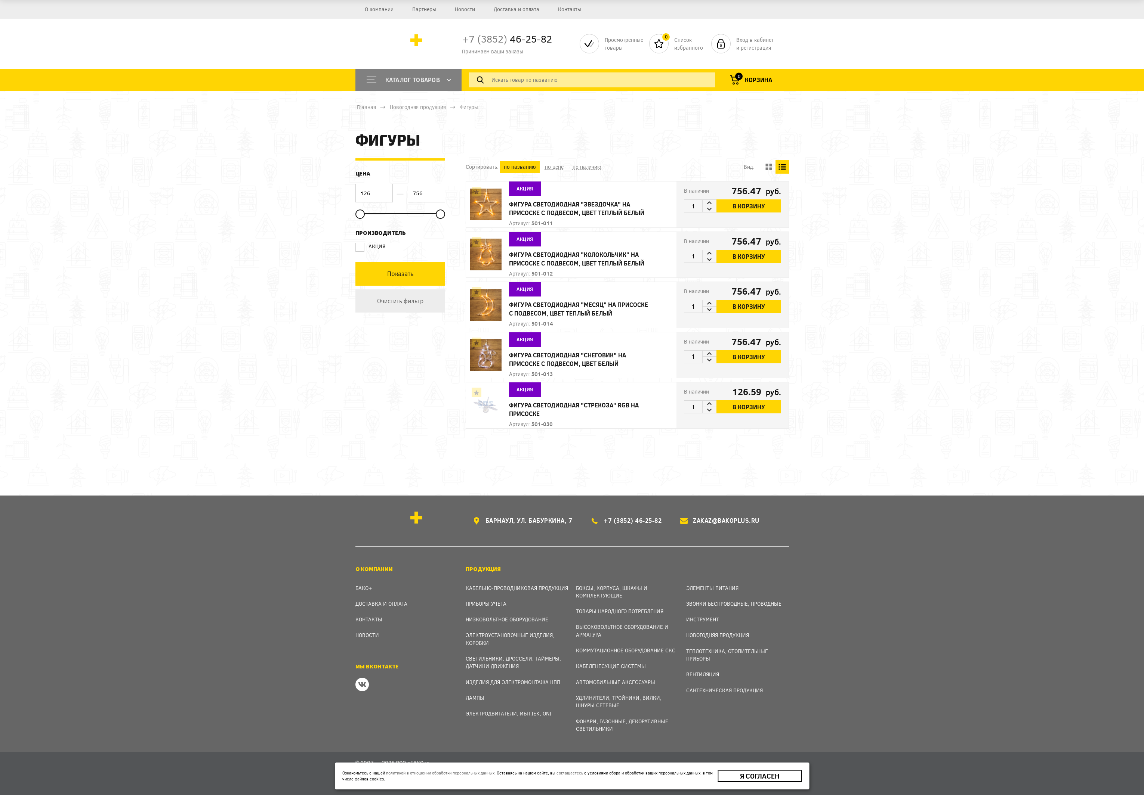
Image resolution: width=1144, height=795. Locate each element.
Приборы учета (486, 603)
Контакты (568, 9)
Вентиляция (702, 674)
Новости (464, 9)
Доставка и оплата (516, 9)
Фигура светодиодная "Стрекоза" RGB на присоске (574, 409)
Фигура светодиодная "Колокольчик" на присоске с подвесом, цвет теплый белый (576, 259)
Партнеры (424, 9)
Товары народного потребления (619, 611)
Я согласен (759, 775)
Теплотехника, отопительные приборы (727, 655)
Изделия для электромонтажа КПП (513, 682)
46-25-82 (507, 38)
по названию (520, 166)
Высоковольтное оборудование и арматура (622, 630)
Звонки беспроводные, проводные (733, 603)
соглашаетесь (569, 773)
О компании (378, 9)
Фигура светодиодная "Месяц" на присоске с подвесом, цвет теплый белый (578, 309)
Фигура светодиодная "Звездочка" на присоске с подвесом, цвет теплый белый (576, 208)
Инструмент (702, 619)
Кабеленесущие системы (611, 666)
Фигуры (469, 107)
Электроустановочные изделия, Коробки (510, 638)
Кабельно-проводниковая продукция (517, 587)
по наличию (587, 166)
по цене (554, 166)
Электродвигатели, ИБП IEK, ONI (508, 713)
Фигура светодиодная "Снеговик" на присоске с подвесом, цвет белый (567, 359)
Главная (366, 107)
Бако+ (363, 587)
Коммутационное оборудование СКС (625, 650)
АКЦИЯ (370, 246)
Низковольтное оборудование (507, 619)
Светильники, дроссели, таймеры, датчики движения (513, 662)
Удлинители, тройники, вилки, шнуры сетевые (619, 701)
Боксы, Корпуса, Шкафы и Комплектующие (611, 591)
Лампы (475, 697)
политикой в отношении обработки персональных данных (440, 773)
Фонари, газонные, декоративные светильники (622, 725)
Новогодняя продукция (418, 107)
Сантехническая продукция (724, 690)
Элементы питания (712, 587)
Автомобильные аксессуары (615, 682)
